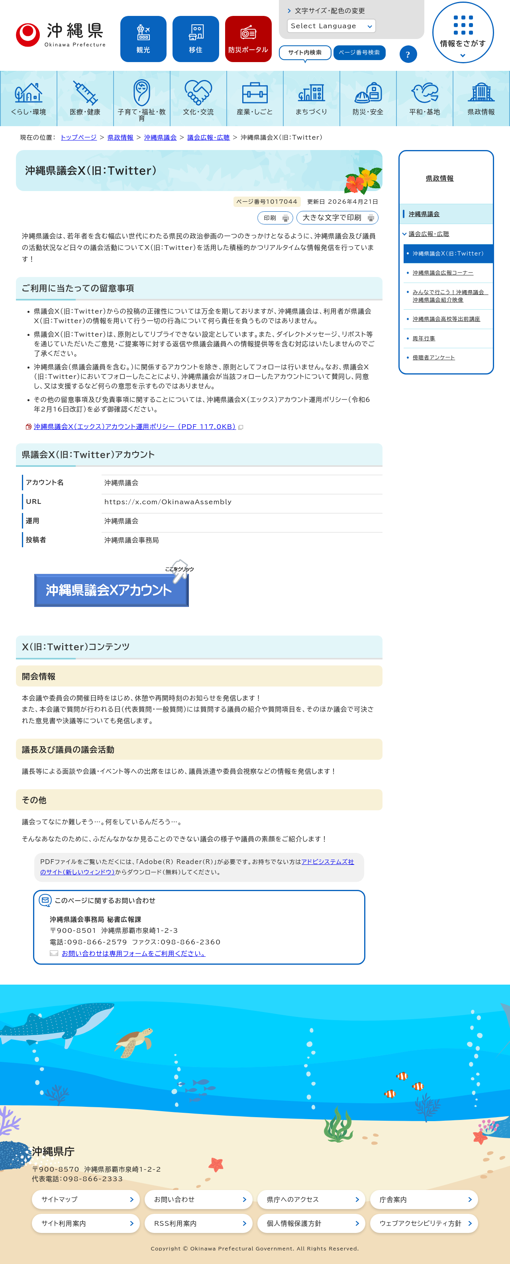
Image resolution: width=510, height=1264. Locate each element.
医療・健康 (85, 112)
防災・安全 (368, 112)
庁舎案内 (393, 1199)
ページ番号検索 (359, 52)
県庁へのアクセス (293, 1199)
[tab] (305, 52)
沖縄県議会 (160, 137)
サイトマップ (59, 1199)
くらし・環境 (28, 112)
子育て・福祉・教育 (142, 115)
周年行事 (424, 325)
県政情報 (481, 112)
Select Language (324, 26)
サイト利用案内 (63, 1223)
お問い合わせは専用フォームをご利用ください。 (134, 953)
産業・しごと (255, 112)
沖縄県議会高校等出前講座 (447, 306)
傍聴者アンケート (434, 344)
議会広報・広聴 (208, 137)
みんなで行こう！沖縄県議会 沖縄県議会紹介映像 (450, 283)
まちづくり (312, 112)
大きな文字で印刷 (332, 217)
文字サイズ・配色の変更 (330, 11)
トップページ (79, 137)
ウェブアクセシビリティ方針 (421, 1223)
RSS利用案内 (175, 1223)
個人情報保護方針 (294, 1223)
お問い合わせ (174, 1199)
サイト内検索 (305, 52)
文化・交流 (198, 112)
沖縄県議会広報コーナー (443, 260)
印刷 (270, 218)
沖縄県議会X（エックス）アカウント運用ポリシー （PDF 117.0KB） (138, 426)
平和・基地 (424, 112)
